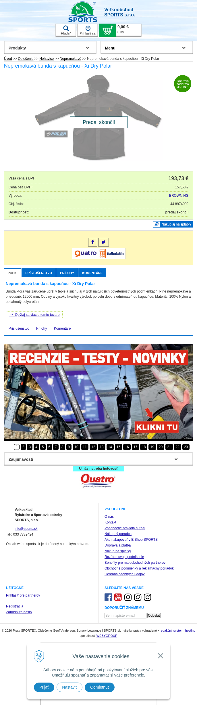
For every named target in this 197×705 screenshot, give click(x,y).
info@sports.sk (26, 529)
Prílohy (67, 273)
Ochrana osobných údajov (124, 574)
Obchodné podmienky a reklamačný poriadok (139, 568)
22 (177, 447)
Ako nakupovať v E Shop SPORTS (131, 540)
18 (144, 447)
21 (169, 447)
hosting (190, 630)
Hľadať (66, 30)
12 (93, 447)
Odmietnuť (99, 687)
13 (101, 447)
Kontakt (110, 522)
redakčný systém (172, 630)
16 (127, 447)
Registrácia (14, 606)
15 (118, 447)
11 (85, 447)
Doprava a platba (118, 545)
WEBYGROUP (106, 635)
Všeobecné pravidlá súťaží (125, 528)
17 (135, 447)
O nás (109, 517)
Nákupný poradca (118, 534)
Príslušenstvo (38, 273)
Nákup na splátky (118, 551)
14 (110, 447)
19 (152, 447)
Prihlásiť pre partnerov (23, 595)
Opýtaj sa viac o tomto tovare (34, 314)
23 (186, 447)
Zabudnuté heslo (19, 612)
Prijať (44, 687)
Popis (13, 273)
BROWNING (178, 196)
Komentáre (92, 273)
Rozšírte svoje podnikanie (124, 557)
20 (161, 447)
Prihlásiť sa (88, 30)
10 (76, 447)
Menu (110, 48)
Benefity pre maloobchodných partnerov (135, 563)
